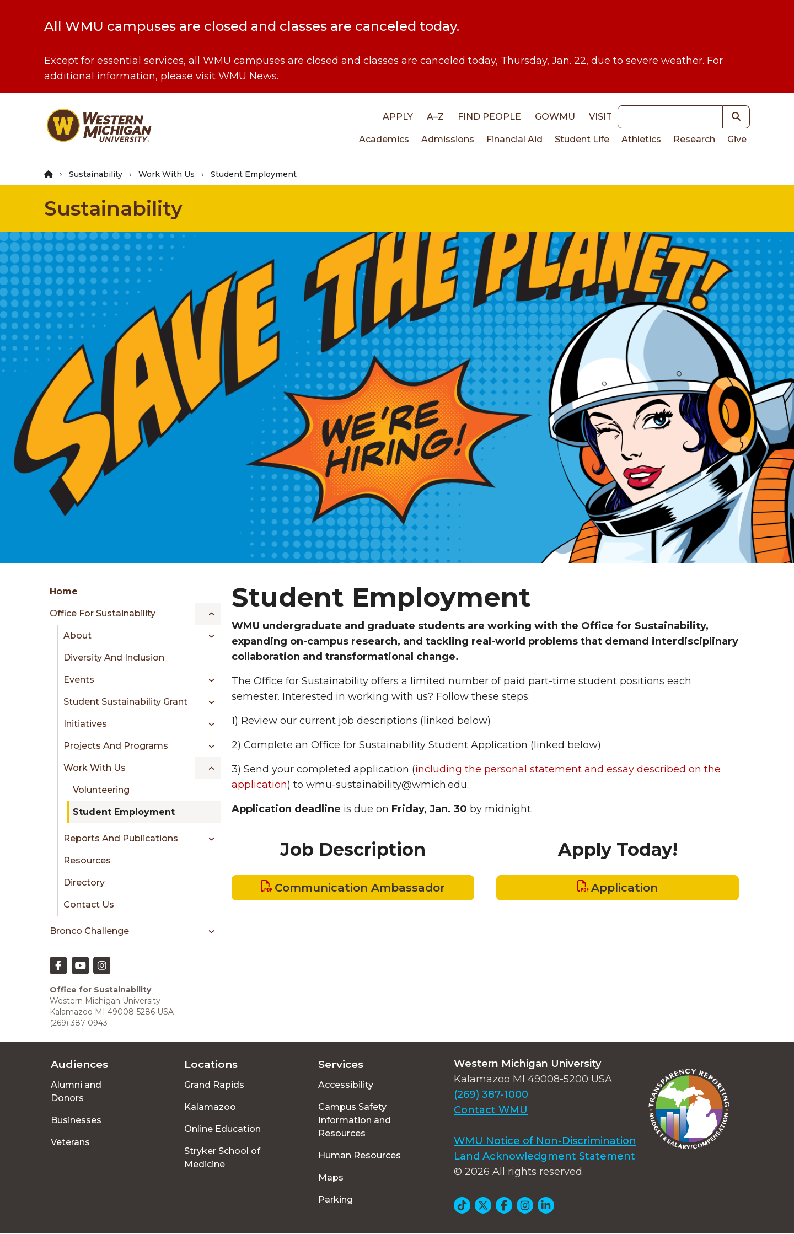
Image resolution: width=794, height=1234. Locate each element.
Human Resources (359, 1155)
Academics (384, 139)
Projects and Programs (115, 746)
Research (694, 139)
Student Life (582, 139)
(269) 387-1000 (491, 1094)
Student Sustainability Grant (125, 701)
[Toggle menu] (208, 614)
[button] (736, 116)
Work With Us (166, 174)
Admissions (447, 139)
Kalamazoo (210, 1107)
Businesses (76, 1120)
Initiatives (85, 723)
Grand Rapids (214, 1085)
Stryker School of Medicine (222, 1157)
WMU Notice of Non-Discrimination (545, 1141)
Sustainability (95, 174)
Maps (331, 1177)
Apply (398, 116)
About (77, 635)
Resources (87, 860)
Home (64, 591)
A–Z (435, 116)
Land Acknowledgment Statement (544, 1156)
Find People (489, 116)
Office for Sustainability (102, 613)
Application (624, 887)
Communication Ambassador (360, 887)
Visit (600, 116)
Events (78, 679)
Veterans (70, 1142)
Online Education (222, 1129)
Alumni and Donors (76, 1091)
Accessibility (345, 1085)
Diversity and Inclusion (113, 657)
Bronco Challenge (89, 931)
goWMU (555, 116)
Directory (84, 882)
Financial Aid (514, 139)
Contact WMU (491, 1110)
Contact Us (88, 904)
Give (737, 139)
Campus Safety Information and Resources (354, 1120)
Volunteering (101, 790)
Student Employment (124, 812)
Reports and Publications (120, 838)
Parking (335, 1199)
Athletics (641, 139)
